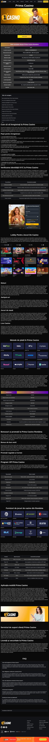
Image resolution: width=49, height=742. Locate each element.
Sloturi (18, 1)
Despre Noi (29, 722)
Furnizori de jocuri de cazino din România (10, 114)
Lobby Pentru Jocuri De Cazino (8, 105)
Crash (30, 246)
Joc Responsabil (42, 727)
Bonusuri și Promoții (42, 729)
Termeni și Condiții (42, 722)
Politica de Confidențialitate (43, 724)
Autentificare (40, 1)
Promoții (27, 1)
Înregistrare (46, 1)
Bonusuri (22, 1)
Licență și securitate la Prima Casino (9, 121)
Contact (28, 724)
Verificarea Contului (30, 729)
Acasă (10, 1)
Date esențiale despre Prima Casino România (10, 98)
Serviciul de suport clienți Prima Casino (9, 119)
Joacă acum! (24, 36)
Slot (42, 246)
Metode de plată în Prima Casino (8, 107)
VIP (34, 1)
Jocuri (14, 1)
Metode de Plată (30, 727)
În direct (18, 246)
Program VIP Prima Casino (7, 112)
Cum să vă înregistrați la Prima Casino (9, 100)
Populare (6, 246)
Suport (31, 1)
